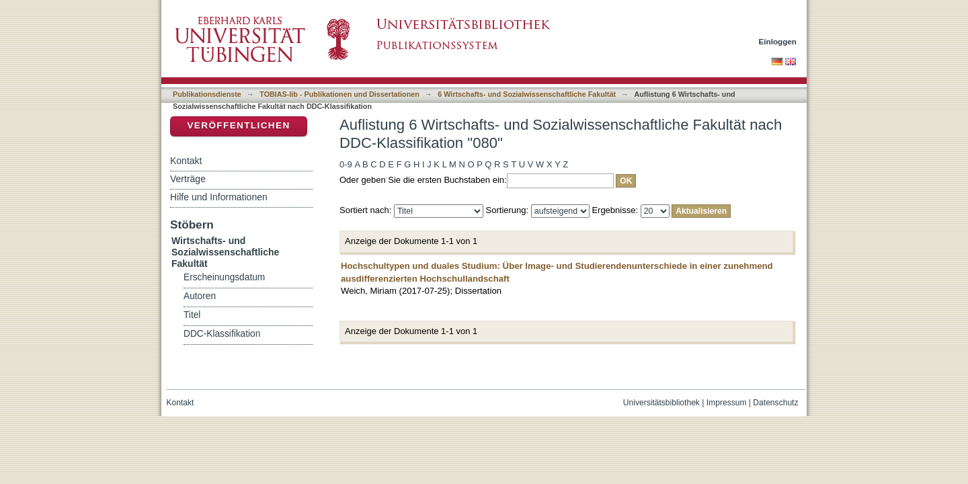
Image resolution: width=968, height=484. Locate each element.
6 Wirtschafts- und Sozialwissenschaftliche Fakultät (527, 94)
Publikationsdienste (207, 94)
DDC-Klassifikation (222, 334)
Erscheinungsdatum (224, 277)
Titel (192, 315)
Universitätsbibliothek (661, 402)
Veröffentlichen (238, 125)
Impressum (727, 402)
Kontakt (186, 160)
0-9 (345, 164)
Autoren (200, 296)
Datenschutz (775, 402)
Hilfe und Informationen (219, 197)
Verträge (188, 178)
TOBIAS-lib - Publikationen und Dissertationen (339, 94)
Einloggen (778, 41)
